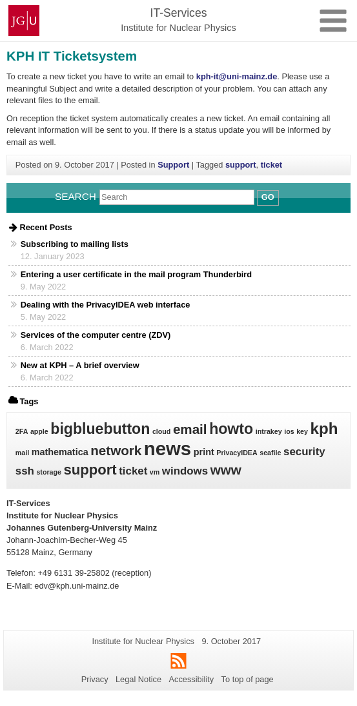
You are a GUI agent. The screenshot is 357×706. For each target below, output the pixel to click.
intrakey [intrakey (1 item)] (269, 431)
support (240, 165)
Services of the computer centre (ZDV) (96, 335)
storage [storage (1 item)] (48, 472)
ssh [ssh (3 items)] (24, 471)
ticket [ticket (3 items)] (133, 471)
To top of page (247, 679)
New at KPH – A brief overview (80, 365)
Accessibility (191, 679)
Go (267, 197)
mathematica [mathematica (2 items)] (60, 452)
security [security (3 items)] (304, 452)
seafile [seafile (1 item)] (270, 452)
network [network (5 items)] (115, 450)
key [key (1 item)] (302, 431)
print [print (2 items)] (204, 452)
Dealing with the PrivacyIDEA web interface (105, 304)
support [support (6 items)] (90, 470)
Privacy (94, 679)
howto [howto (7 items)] (231, 428)
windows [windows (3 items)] (185, 471)
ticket (271, 165)
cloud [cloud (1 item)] (161, 431)
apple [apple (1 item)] (39, 431)
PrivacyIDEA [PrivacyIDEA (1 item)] (236, 452)
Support (173, 165)
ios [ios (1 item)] (289, 431)
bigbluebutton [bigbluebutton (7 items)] (100, 428)
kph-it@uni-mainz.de (237, 76)
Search (75, 196)
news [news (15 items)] (167, 448)
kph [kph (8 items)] (324, 428)
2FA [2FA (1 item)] (21, 431)
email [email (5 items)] (190, 429)
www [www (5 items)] (225, 469)
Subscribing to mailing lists (74, 244)
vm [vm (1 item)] (154, 472)
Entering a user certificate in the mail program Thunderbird (136, 274)
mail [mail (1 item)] (22, 452)
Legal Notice (138, 679)
